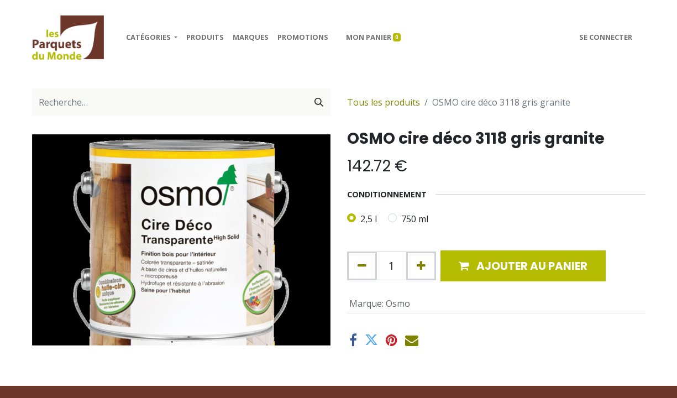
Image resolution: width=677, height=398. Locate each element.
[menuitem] (205, 38)
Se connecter (605, 37)
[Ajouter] (421, 266)
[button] (523, 265)
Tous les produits (383, 102)
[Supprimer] (362, 266)
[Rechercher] (318, 102)
